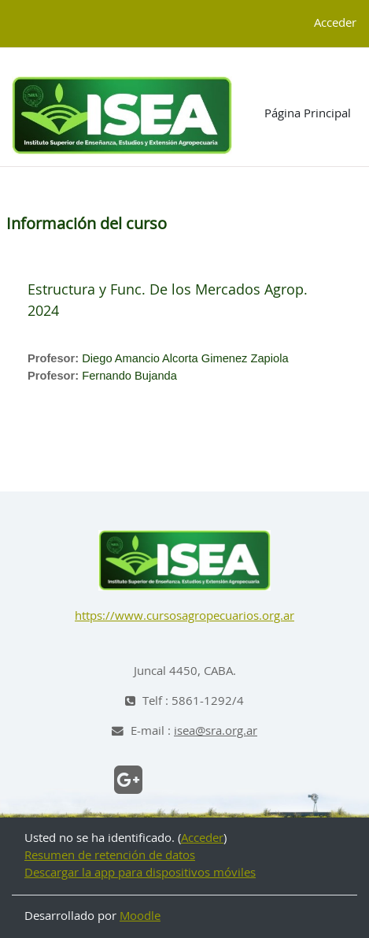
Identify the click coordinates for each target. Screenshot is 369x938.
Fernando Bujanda (129, 375)
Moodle (140, 916)
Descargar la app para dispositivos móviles (140, 873)
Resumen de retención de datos (109, 856)
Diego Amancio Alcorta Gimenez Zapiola (185, 358)
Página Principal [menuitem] (307, 114)
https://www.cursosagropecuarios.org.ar (184, 616)
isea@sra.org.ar (215, 731)
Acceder (335, 23)
